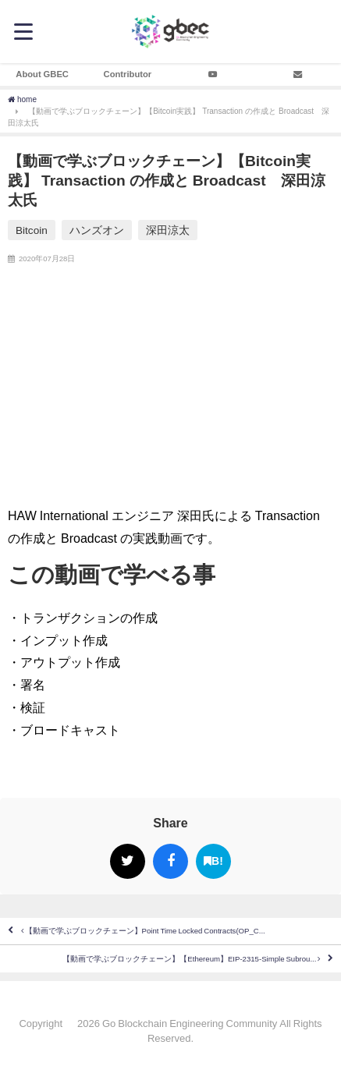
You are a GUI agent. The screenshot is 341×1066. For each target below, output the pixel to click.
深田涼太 (168, 230)
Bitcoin (32, 230)
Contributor (128, 74)
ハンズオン (96, 230)
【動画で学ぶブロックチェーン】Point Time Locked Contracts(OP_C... (143, 931)
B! (213, 861)
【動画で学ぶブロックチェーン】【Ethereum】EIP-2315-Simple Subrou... (191, 959)
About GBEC (42, 74)
